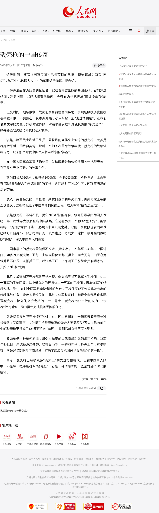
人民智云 (71, 438)
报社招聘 (46, 459)
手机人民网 (32, 438)
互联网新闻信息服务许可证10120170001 (59, 471)
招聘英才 (57, 459)
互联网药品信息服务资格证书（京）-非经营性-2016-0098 (104, 477)
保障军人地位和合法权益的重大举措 (138, 86)
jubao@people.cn (119, 465)
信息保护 (132, 459)
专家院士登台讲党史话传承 (133, 125)
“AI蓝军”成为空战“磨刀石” (133, 66)
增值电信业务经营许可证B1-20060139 (100, 471)
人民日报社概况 (19, 459)
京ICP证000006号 (133, 483)
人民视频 (58, 438)
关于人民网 (34, 459)
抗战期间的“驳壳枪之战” (14, 410)
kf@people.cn (49, 465)
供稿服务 (89, 459)
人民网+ (19, 438)
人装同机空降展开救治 (131, 133)
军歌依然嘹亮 (127, 94)
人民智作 (84, 438)
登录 (151, 31)
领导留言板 (45, 438)
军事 (13, 40)
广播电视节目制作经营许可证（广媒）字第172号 (50, 477)
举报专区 (83, 31)
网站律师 (121, 459)
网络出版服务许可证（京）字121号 (106, 483)
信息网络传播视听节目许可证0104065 (22, 483)
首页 (2, 31)
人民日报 (6, 438)
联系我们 (143, 459)
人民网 (4, 40)
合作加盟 (78, 459)
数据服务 (100, 459)
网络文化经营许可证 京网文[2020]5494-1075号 (65, 483)
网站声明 (110, 459)
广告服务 (67, 459)
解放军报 (38, 65)
